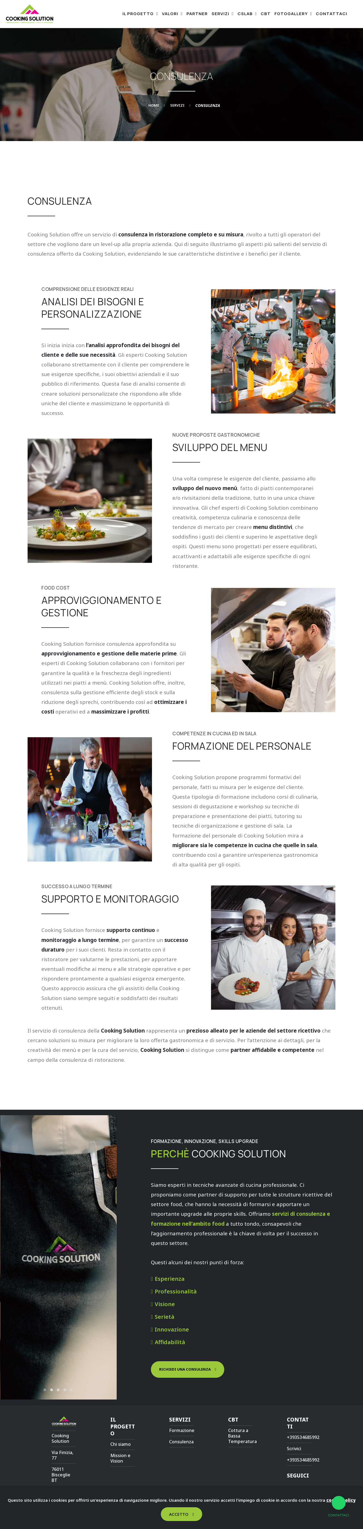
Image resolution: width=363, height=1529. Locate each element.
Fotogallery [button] (291, 14)
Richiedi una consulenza (185, 1369)
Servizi (177, 105)
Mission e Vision (120, 1458)
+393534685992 (303, 1437)
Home (153, 105)
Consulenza (181, 1442)
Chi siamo (120, 1444)
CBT (266, 14)
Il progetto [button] (138, 14)
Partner (197, 14)
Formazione (181, 1430)
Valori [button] (170, 14)
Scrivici (294, 1449)
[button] (45, 1390)
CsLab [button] (245, 14)
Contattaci (331, 14)
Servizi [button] (221, 14)
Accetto (178, 1514)
